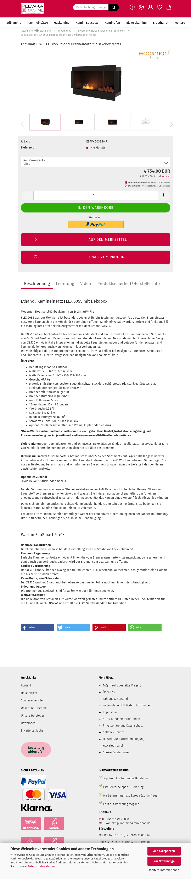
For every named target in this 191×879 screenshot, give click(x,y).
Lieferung (65, 283)
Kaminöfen (112, 23)
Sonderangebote (32, 700)
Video (85, 283)
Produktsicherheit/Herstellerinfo (128, 283)
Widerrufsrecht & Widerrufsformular (126, 705)
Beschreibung (37, 283)
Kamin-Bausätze (87, 23)
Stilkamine (13, 23)
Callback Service (114, 732)
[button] (141, 7)
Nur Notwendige (164, 861)
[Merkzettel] (159, 7)
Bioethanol (160, 23)
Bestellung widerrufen (36, 750)
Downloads (28, 723)
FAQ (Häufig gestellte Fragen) (122, 685)
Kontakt (26, 685)
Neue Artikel (29, 693)
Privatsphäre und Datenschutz (123, 725)
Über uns (109, 692)
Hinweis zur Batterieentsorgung (123, 739)
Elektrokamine (136, 23)
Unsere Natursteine (34, 708)
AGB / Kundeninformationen (121, 719)
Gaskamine (61, 23)
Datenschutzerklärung (41, 866)
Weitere (179, 23)
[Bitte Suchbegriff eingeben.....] (113, 7)
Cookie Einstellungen (116, 752)
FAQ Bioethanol (113, 746)
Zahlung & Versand (115, 699)
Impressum (110, 712)
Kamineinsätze (37, 23)
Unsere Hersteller (32, 715)
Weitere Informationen (164, 870)
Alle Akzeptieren (164, 851)
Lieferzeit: (27, 147)
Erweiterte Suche (32, 730)
